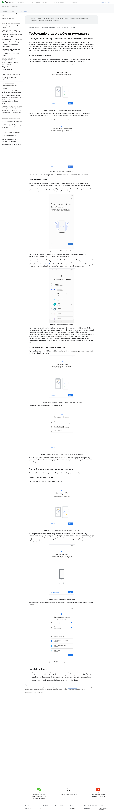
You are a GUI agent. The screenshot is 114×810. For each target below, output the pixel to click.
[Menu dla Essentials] (26, 2)
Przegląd (4, 11)
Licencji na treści (72, 688)
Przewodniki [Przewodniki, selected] (25, 11)
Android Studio (106, 2)
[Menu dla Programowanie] (66, 2)
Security (5, 7)
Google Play (74, 2)
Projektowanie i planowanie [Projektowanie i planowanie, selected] (39, 2)
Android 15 (73, 808)
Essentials (21, 2)
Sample (14, 11)
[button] (11, 26)
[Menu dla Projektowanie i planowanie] (50, 2)
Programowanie (59, 2)
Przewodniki (73, 27)
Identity (15, 7)
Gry (41, 808)
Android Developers (34, 27)
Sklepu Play (48, 264)
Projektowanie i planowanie (48, 27)
